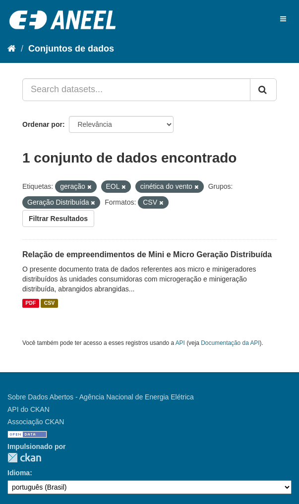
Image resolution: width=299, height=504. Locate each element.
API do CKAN (28, 409)
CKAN (24, 457)
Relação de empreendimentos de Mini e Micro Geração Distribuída (147, 254)
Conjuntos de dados (71, 49)
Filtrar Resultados (58, 219)
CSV (49, 303)
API (180, 342)
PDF (30, 303)
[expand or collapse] (283, 19)
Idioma (18, 473)
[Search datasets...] (136, 89)
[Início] (11, 49)
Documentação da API (230, 342)
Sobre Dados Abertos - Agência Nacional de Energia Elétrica (100, 397)
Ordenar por (42, 124)
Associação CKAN (35, 422)
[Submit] (263, 89)
